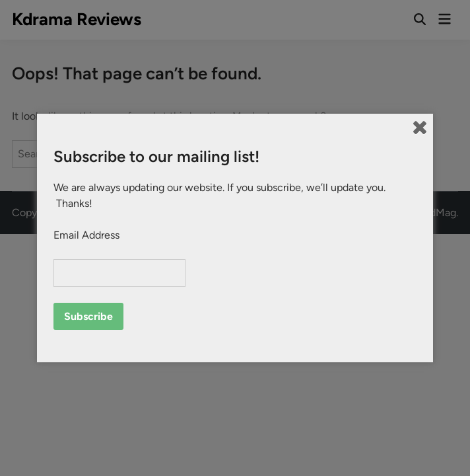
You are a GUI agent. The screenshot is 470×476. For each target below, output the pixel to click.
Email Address (86, 235)
